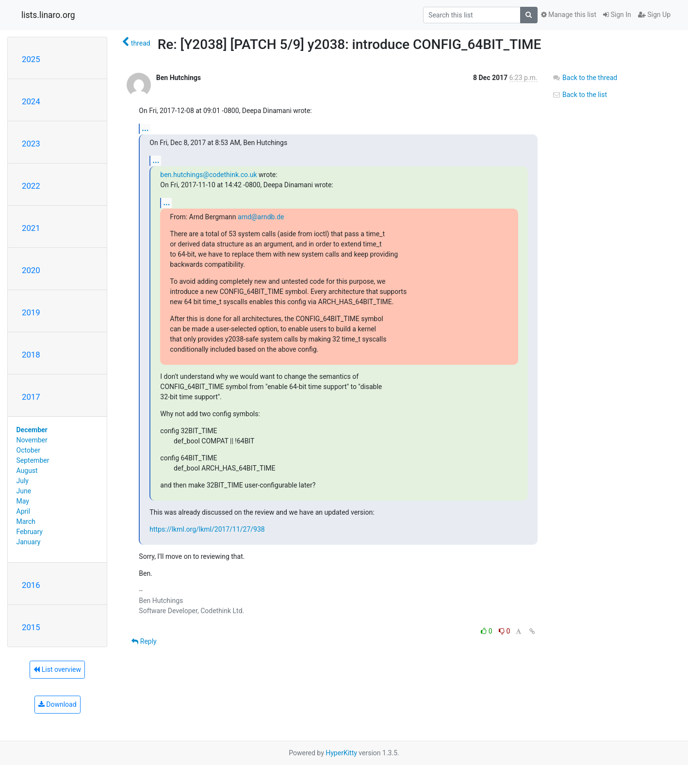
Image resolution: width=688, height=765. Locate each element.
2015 (31, 627)
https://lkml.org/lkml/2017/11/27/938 (206, 529)
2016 (31, 585)
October (28, 450)
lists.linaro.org (48, 15)
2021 (31, 228)
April (23, 511)
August (27, 470)
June (24, 491)
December (32, 430)
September (32, 460)
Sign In (617, 14)
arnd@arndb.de (261, 217)
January (28, 542)
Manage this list (568, 14)
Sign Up (654, 14)
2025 (31, 59)
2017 (31, 397)
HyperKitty (341, 753)
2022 (31, 186)
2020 (31, 270)
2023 (31, 143)
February (29, 532)
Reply (143, 641)
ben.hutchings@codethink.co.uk (208, 175)
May (22, 501)
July (22, 481)
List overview (57, 669)
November (32, 440)
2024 (31, 101)
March (26, 521)
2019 (31, 312)
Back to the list (579, 94)
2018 (31, 354)
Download (57, 704)
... (145, 128)
